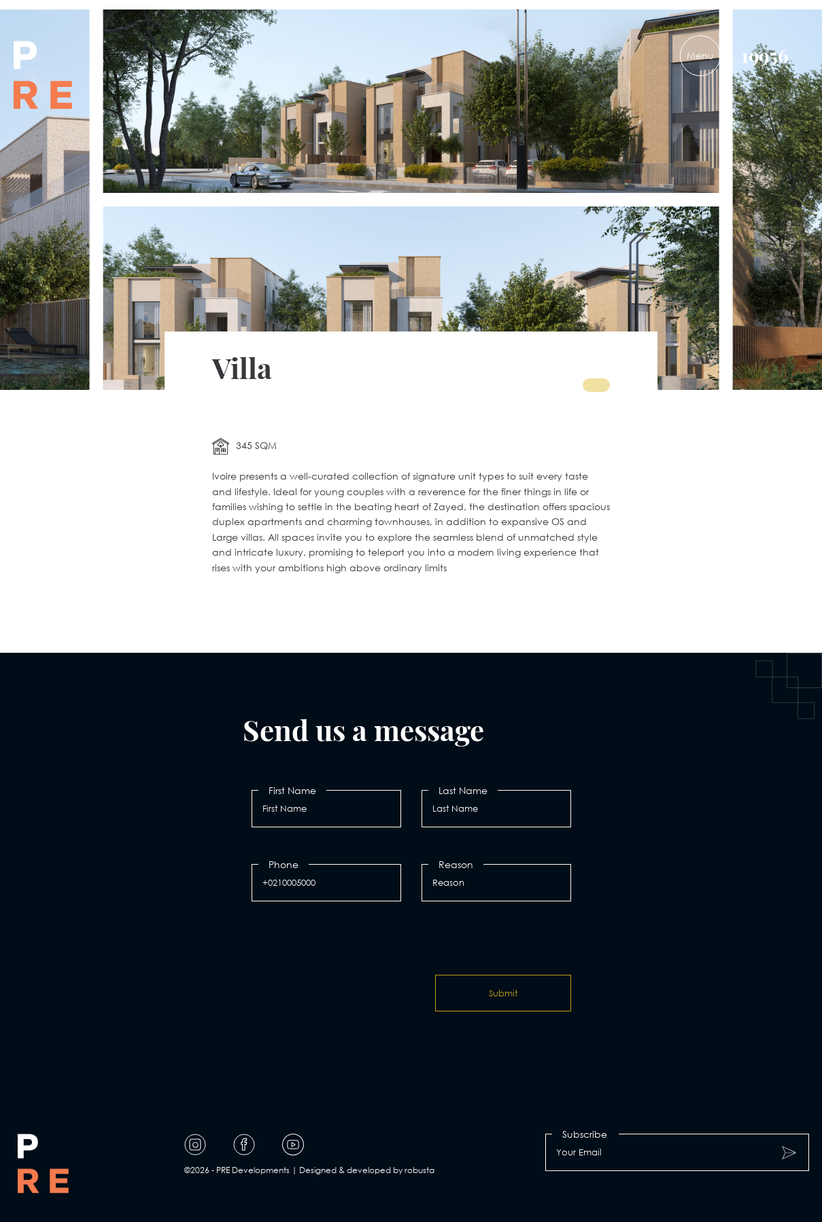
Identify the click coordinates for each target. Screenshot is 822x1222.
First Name (292, 790)
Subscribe (584, 1134)
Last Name (463, 790)
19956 (765, 55)
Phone (283, 864)
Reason (456, 864)
